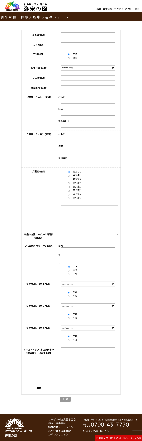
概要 (99, 9)
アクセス (119, 9)
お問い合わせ (132, 9)
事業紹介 (107, 9)
